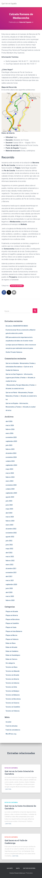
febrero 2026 (10, 429)
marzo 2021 (10, 580)
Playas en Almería (12, 615)
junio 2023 (9, 505)
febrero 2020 (10, 600)
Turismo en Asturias (12, 683)
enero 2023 (9, 525)
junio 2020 (9, 588)
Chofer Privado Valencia (14, 352)
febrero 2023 (10, 521)
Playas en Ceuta (11, 627)
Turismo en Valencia (12, 711)
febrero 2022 (10, 560)
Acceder (8, 722)
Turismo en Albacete (12, 671)
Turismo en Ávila (11, 687)
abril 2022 (9, 552)
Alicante (10, 868)
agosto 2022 (10, 536)
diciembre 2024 (11, 453)
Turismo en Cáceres (12, 703)
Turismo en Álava (11, 667)
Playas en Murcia (11, 635)
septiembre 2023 (11, 493)
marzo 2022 (10, 556)
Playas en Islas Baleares (14, 631)
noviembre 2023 (11, 485)
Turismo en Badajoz (12, 691)
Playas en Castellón (12, 623)
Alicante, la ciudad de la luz (15, 388)
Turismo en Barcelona (13, 699)
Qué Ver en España (29, 868)
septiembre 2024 (11, 465)
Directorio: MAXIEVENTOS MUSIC (17, 326)
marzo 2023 (10, 517)
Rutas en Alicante (11, 647)
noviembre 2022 (11, 533)
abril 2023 (9, 513)
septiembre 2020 (11, 584)
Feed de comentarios (13, 730)
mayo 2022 (9, 548)
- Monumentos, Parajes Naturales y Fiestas (20, 385)
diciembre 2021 (11, 568)
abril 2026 (9, 421)
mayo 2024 (9, 469)
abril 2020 (9, 592)
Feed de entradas (12, 726)
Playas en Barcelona (12, 619)
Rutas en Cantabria (16, 285)
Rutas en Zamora (11, 659)
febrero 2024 (10, 477)
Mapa (18, 868)
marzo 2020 (10, 596)
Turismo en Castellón (13, 707)
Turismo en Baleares (13, 695)
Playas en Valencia (12, 639)
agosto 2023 (10, 497)
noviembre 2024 (11, 457)
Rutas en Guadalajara (13, 655)
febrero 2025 (10, 449)
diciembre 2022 (11, 529)
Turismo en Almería (12, 679)
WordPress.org (11, 734)
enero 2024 (9, 481)
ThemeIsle (29, 873)
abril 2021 (9, 576)
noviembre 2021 (11, 572)
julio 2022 (9, 541)
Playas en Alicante (12, 611)
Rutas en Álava (10, 643)
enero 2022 (9, 564)
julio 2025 (9, 445)
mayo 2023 (9, 509)
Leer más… (8, 789)
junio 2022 (9, 545)
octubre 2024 (10, 461)
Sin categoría (10, 663)
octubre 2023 (10, 489)
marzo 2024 (10, 473)
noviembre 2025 (11, 437)
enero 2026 (9, 433)
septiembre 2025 (11, 441)
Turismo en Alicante (12, 675)
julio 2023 (9, 501)
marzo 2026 (10, 425)
